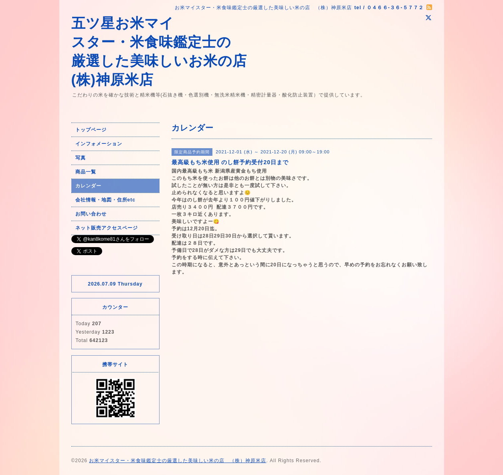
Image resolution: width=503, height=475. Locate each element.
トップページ (91, 130)
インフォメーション (98, 144)
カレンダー (88, 186)
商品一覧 (85, 172)
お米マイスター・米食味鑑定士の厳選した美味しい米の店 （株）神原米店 (177, 460)
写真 (80, 158)
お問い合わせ (91, 214)
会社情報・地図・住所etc (105, 200)
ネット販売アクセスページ (106, 228)
